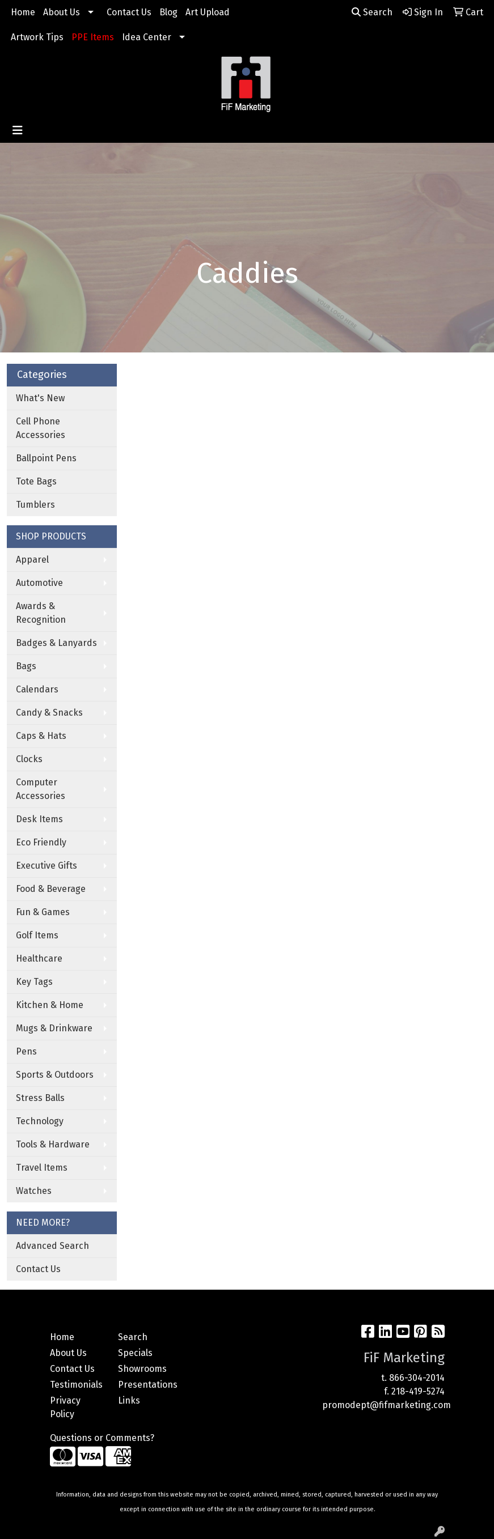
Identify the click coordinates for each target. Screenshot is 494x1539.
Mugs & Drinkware (54, 1028)
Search (372, 12)
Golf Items (37, 935)
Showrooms (142, 1368)
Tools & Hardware (53, 1144)
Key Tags (34, 981)
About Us (61, 12)
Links (129, 1400)
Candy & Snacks (49, 712)
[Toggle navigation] (17, 130)
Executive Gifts (46, 865)
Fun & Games (43, 912)
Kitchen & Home (49, 1005)
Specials (135, 1352)
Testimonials (76, 1384)
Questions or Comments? (102, 1437)
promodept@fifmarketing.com (386, 1405)
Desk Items (39, 819)
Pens (26, 1051)
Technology (40, 1121)
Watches (34, 1190)
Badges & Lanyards (56, 642)
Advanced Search (52, 1245)
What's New (40, 398)
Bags (26, 666)
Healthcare (39, 958)
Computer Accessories (40, 789)
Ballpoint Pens (46, 458)
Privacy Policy (65, 1407)
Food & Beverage (51, 888)
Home (23, 12)
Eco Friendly (41, 842)
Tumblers (35, 504)
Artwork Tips (37, 37)
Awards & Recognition (41, 613)
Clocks (29, 759)
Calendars (37, 689)
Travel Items (41, 1167)
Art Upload (207, 12)
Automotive (39, 582)
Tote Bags (36, 481)
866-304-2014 (417, 1377)
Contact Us (129, 12)
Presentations (145, 1384)
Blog (168, 12)
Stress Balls (40, 1097)
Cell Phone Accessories (40, 428)
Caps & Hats (41, 735)
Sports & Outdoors (55, 1074)
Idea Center (146, 37)
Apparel (32, 559)
